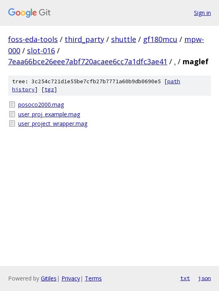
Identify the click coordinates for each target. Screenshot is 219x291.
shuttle (123, 39)
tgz (49, 89)
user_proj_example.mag (49, 114)
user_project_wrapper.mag (52, 123)
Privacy (70, 278)
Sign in (202, 13)
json (204, 278)
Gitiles (49, 278)
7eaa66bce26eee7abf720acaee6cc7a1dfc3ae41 (87, 61)
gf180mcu (160, 39)
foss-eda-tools (33, 39)
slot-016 (41, 50)
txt (185, 278)
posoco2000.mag (41, 104)
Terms (93, 278)
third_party (84, 39)
